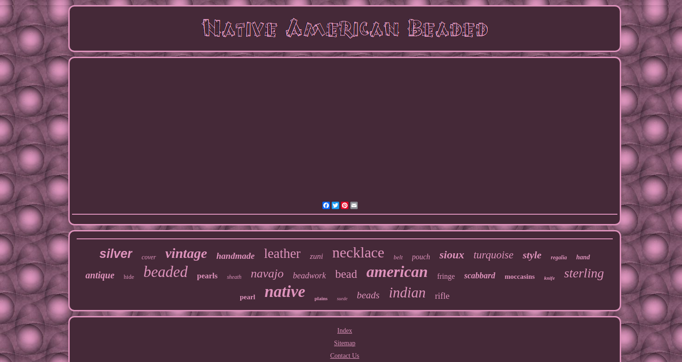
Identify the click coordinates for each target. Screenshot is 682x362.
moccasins (520, 276)
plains (321, 298)
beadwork (309, 275)
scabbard (479, 275)
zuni (316, 256)
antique (99, 275)
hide (129, 276)
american (397, 271)
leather (282, 253)
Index (344, 330)
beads (368, 295)
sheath (234, 277)
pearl (247, 297)
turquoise (493, 255)
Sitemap (344, 343)
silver (115, 254)
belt (398, 257)
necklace (358, 252)
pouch (421, 257)
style (532, 255)
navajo (267, 273)
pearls (207, 275)
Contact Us (345, 355)
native (285, 292)
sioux (451, 255)
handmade (235, 256)
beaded (166, 271)
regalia (559, 257)
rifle (442, 296)
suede (342, 298)
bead (346, 274)
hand (583, 257)
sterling (584, 273)
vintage (186, 253)
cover (149, 257)
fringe (446, 276)
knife (549, 278)
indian (407, 292)
